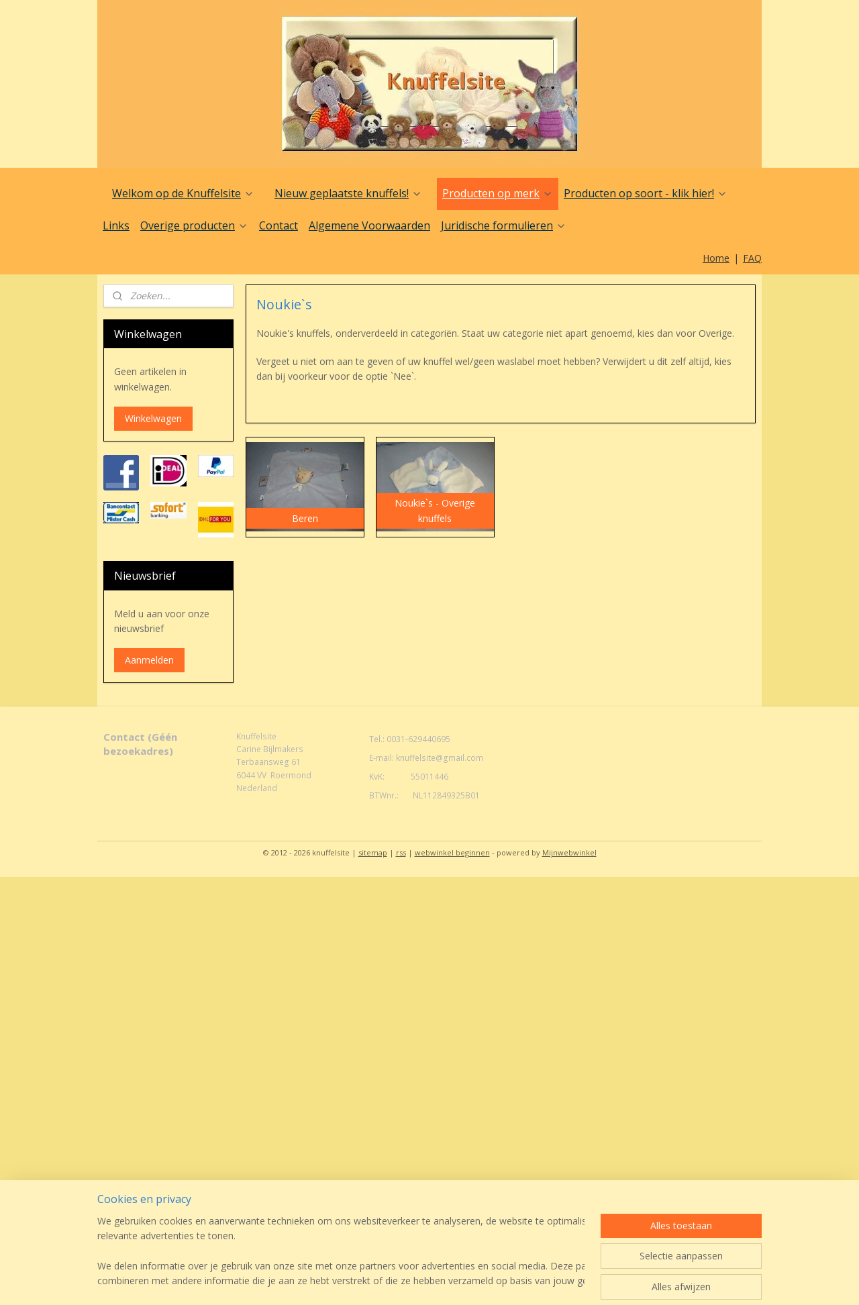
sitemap (372, 852)
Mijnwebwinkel (569, 852)
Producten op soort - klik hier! (645, 193)
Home (716, 258)
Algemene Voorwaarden (369, 225)
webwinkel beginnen (452, 852)
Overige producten (194, 225)
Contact (278, 225)
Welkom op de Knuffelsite (183, 193)
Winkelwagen (153, 418)
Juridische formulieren (503, 225)
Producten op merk (497, 193)
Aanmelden (149, 660)
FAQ (752, 258)
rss (401, 852)
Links (116, 225)
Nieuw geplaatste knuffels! (348, 193)
